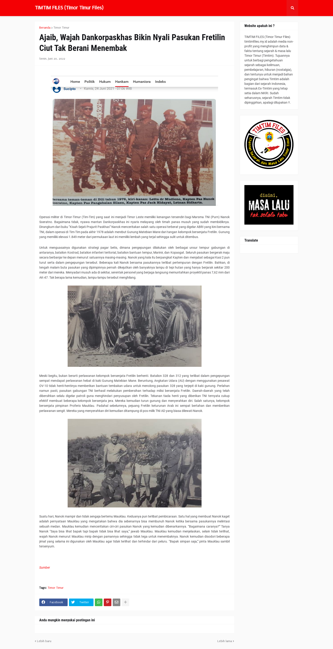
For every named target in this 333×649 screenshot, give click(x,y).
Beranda (44, 27)
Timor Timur (61, 27)
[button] (292, 8)
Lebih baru (44, 641)
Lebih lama (224, 641)
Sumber (44, 567)
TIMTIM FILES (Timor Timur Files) (69, 8)
